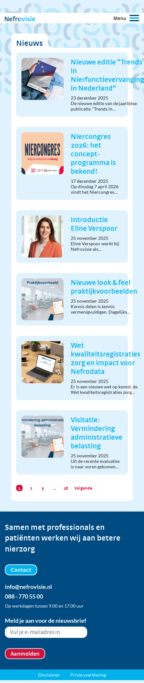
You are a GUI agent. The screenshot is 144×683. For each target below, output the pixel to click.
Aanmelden (25, 653)
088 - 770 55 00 (24, 596)
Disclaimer (49, 675)
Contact (21, 569)
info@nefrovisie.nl (28, 586)
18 (66, 488)
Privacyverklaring (88, 675)
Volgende (83, 488)
